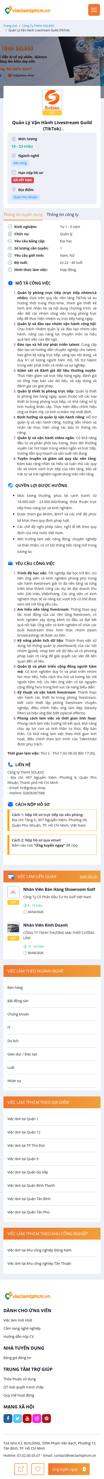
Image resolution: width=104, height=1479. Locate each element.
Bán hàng (20, 163)
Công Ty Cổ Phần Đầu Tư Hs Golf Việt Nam (57, 897)
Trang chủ (10, 26)
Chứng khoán (18, 1014)
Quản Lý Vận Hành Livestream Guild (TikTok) (52, 128)
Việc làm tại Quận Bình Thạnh (31, 1185)
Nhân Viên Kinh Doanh (45, 925)
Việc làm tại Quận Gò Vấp (27, 1172)
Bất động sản (17, 1000)
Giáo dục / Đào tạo (22, 1054)
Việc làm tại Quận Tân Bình (29, 1198)
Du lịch (13, 1040)
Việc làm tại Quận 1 (22, 1118)
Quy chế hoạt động (18, 1395)
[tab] (23, 214)
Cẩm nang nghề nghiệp (22, 1328)
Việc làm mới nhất (17, 1320)
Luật (11, 1067)
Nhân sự (14, 1080)
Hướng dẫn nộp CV (18, 1336)
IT (8, 1027)
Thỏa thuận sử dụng (19, 1379)
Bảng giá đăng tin (17, 1357)
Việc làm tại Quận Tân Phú (28, 1212)
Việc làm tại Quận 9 (22, 1158)
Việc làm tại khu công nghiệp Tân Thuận (39, 1263)
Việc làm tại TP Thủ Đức (26, 1145)
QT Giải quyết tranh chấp (23, 1387)
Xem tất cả (88, 876)
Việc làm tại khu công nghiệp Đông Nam (39, 1250)
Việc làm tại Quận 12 (23, 1132)
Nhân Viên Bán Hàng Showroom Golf (59, 889)
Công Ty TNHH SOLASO (38, 26)
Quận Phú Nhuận (26, 197)
